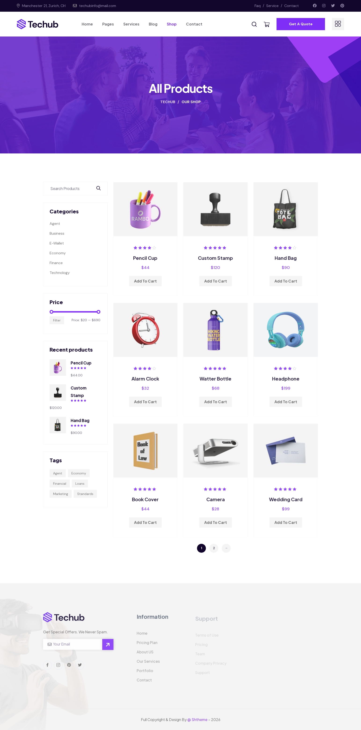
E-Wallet (57, 247)
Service (274, 5)
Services (131, 24)
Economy (58, 257)
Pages (108, 24)
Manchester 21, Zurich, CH (43, 5)
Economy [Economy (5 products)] (78, 478)
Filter (57, 325)
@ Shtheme (197, 723)
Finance (56, 267)
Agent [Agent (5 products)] (57, 478)
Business (57, 238)
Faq (260, 5)
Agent (55, 228)
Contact (291, 5)
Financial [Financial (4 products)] (59, 488)
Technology (60, 277)
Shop (172, 24)
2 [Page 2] (214, 548)
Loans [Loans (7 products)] (79, 488)
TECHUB (168, 101)
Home (87, 24)
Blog (153, 24)
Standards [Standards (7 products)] (85, 498)
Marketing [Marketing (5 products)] (60, 498)
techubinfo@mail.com (97, 5)
